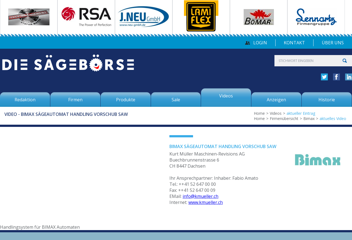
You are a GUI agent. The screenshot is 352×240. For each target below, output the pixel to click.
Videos (276, 113)
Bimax (309, 118)
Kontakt (294, 43)
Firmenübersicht (284, 118)
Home (259, 113)
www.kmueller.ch (205, 202)
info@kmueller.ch (200, 196)
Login (260, 43)
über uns (333, 43)
